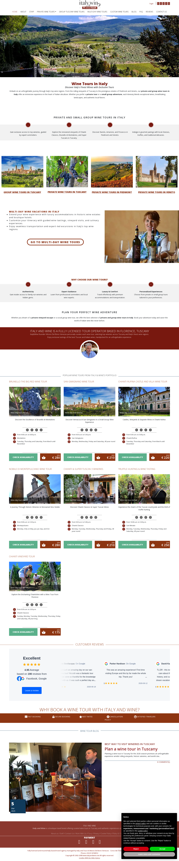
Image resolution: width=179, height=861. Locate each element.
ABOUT (23, 11)
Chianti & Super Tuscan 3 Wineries (83, 468)
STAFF (31, 11)
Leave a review (32, 690)
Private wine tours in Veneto (156, 192)
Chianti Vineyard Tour (22, 556)
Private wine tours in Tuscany (67, 191)
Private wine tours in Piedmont (112, 192)
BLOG (134, 11)
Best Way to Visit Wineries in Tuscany (130, 744)
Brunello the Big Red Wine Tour (28, 381)
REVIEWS (149, 11)
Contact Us (161, 11)
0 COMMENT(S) (163, 762)
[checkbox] (24, 664)
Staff (61, 833)
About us (54, 833)
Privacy (96, 833)
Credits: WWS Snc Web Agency (89, 858)
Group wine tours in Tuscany (22, 192)
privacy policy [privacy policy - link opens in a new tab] (140, 824)
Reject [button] (136, 849)
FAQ (141, 11)
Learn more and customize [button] (149, 854)
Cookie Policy (106, 833)
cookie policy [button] (143, 831)
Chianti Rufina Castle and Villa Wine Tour (142, 381)
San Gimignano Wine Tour (79, 381)
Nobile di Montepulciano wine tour (30, 468)
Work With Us (81, 833)
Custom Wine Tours (119, 11)
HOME (14, 11)
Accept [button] (162, 849)
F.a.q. (90, 833)
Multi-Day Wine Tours (97, 11)
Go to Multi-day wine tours (55, 242)
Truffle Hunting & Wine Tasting (136, 468)
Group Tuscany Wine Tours (72, 11)
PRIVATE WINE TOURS (46, 11)
